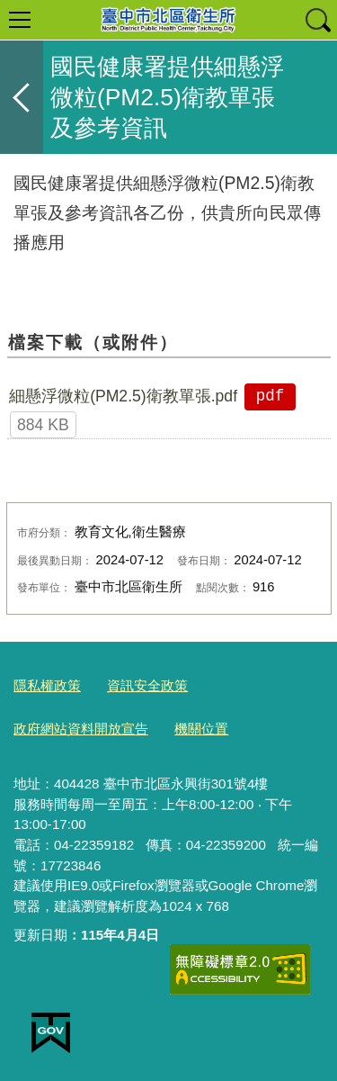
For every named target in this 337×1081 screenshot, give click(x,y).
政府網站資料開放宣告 (80, 728)
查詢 (317, 20)
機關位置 (201, 728)
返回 (21, 97)
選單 (20, 20)
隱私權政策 (47, 685)
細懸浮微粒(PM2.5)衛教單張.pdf (123, 396)
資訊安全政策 (147, 685)
